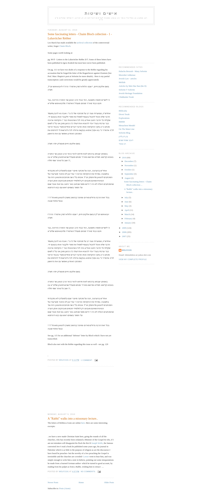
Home (81, 482)
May (127, 206)
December (129, 161)
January (128, 223)
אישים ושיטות (101, 13)
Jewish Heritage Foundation (130, 93)
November (129, 165)
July (127, 197)
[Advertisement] (72, 390)
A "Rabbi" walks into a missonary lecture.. (73, 418)
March (128, 214)
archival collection (84, 42)
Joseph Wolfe (97, 443)
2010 (124, 157)
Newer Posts (53, 482)
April (127, 210)
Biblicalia (123, 111)
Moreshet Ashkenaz (127, 75)
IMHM (122, 122)
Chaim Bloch (64, 46)
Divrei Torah (124, 114)
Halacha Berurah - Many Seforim (133, 71)
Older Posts (109, 482)
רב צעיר (122, 144)
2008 (124, 232)
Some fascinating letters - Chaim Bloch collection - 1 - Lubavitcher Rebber (80, 36)
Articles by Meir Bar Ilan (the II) (132, 86)
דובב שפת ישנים (126, 140)
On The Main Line (126, 129)
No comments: (88, 471)
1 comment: (87, 360)
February (129, 218)
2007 (124, 236)
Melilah (122, 82)
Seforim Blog (124, 133)
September (129, 174)
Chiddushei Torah (126, 97)
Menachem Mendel (127, 125)
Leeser (86, 456)
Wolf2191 (127, 250)
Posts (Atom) (64, 488)
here (83, 423)
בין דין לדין (123, 136)
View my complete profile (133, 259)
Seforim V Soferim (127, 90)
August (128, 178)
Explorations (124, 118)
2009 (124, 228)
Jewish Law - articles (128, 78)
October (128, 169)
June (127, 201)
